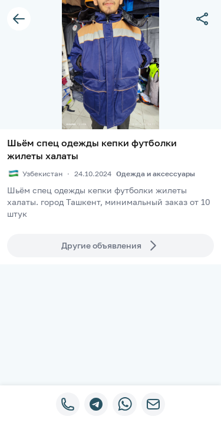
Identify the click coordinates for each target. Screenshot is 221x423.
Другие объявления (110, 246)
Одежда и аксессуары (155, 173)
